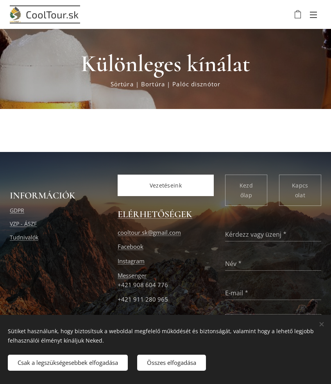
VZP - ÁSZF (23, 224)
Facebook (130, 247)
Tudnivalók (24, 237)
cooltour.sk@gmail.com (149, 233)
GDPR (17, 210)
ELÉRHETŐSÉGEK (155, 214)
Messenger (132, 275)
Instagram (131, 261)
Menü (313, 14)
